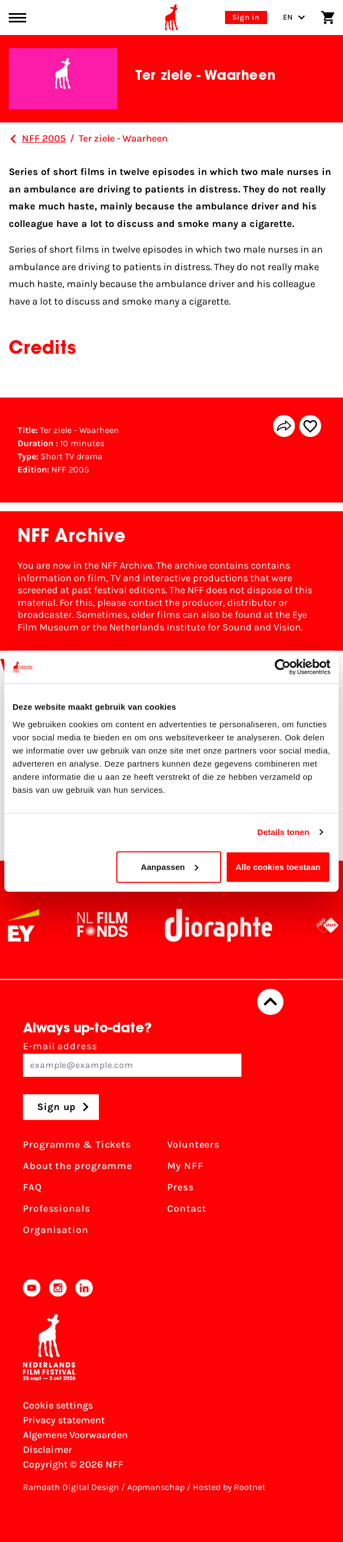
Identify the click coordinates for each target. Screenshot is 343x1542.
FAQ (32, 1187)
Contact (186, 1208)
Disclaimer (47, 1450)
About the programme (77, 1166)
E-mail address (132, 1058)
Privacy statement (64, 1420)
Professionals (56, 1208)
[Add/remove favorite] (310, 426)
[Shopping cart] (327, 17)
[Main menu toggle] (17, 17)
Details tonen (283, 832)
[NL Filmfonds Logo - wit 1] (112, 925)
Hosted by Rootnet (229, 1487)
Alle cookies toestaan (278, 866)
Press (180, 1187)
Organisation (55, 1230)
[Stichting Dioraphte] (228, 925)
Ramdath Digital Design (71, 1487)
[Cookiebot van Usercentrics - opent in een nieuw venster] (282, 667)
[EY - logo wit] (33, 925)
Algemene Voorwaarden (75, 1435)
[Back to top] (270, 1002)
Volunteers (193, 1144)
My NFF (185, 1166)
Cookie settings (58, 1405)
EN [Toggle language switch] (294, 17)
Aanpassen (169, 866)
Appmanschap (156, 1487)
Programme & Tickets (77, 1144)
